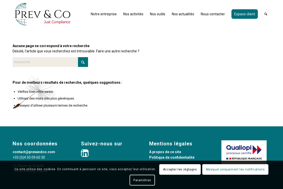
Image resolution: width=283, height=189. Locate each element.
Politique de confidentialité (171, 157)
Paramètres (142, 180)
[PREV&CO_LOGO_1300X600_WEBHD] (42, 14)
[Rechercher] (265, 14)
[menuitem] (104, 14)
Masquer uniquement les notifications (235, 169)
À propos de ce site (165, 152)
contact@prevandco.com (34, 152)
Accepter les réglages (180, 169)
